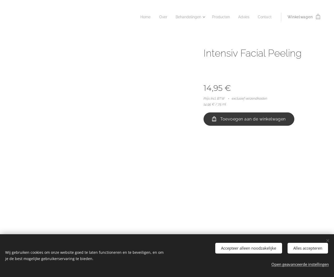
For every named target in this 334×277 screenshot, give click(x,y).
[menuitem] (140, 16)
